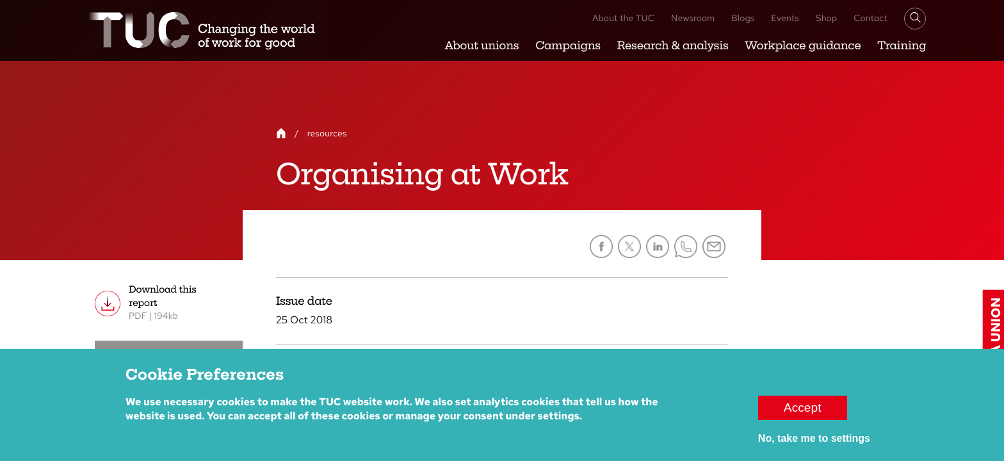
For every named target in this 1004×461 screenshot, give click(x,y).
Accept (803, 414)
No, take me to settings (814, 444)
